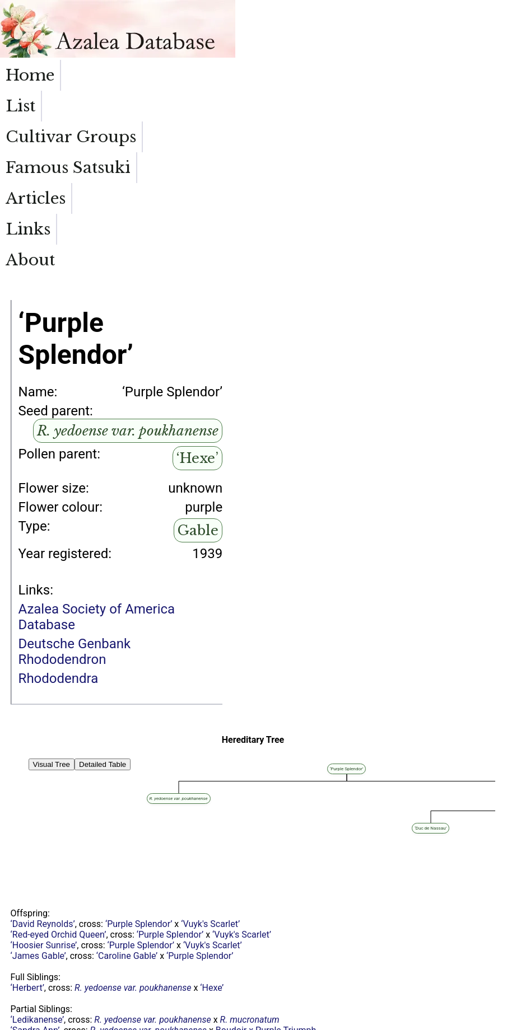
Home (30, 75)
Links (431, 75)
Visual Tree (51, 599)
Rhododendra (58, 513)
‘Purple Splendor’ (138, 758)
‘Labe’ (22, 939)
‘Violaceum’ (161, 971)
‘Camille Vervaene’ (146, 950)
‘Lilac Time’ (87, 982)
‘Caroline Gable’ (126, 790)
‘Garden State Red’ (47, 907)
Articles (367, 75)
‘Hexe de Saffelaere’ (50, 961)
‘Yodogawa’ (33, 886)
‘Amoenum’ (96, 918)
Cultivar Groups (160, 85)
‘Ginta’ (23, 982)
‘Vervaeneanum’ (177, 907)
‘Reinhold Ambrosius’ (52, 897)
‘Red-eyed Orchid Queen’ (58, 769)
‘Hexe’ (197, 293)
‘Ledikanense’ (37, 854)
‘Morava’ (27, 918)
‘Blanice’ (27, 929)
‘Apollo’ (133, 961)
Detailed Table (102, 599)
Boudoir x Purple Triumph (266, 865)
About (490, 75)
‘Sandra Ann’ (35, 865)
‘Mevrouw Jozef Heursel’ (59, 971)
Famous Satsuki (274, 85)
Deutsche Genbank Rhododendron (74, 486)
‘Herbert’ (27, 822)
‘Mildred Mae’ (37, 875)
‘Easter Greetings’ (45, 950)
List (81, 75)
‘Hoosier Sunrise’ (44, 780)
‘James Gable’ (38, 790)
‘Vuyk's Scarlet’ (210, 758)
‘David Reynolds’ (43, 758)
